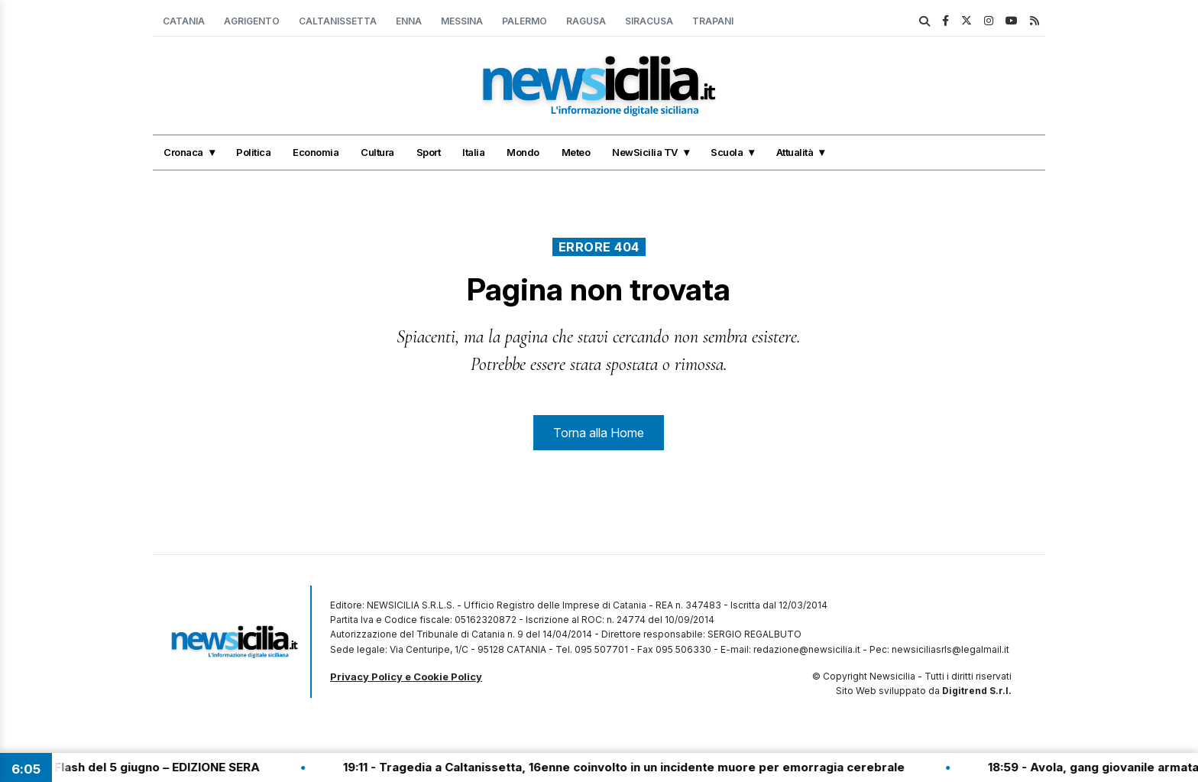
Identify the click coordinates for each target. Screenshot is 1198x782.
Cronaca (183, 152)
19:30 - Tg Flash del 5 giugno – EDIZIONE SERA (138, 767)
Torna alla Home (598, 432)
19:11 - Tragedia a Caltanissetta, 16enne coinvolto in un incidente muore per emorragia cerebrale (636, 767)
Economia (315, 152)
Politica (253, 152)
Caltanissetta (338, 21)
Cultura (377, 152)
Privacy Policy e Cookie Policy (406, 676)
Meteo (576, 152)
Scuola (727, 152)
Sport (428, 152)
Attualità (795, 152)
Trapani (712, 21)
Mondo (523, 152)
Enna (409, 21)
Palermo (524, 21)
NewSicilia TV (645, 152)
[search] (924, 21)
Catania (184, 21)
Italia (473, 152)
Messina (462, 21)
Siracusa (649, 21)
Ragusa (586, 21)
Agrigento (252, 21)
